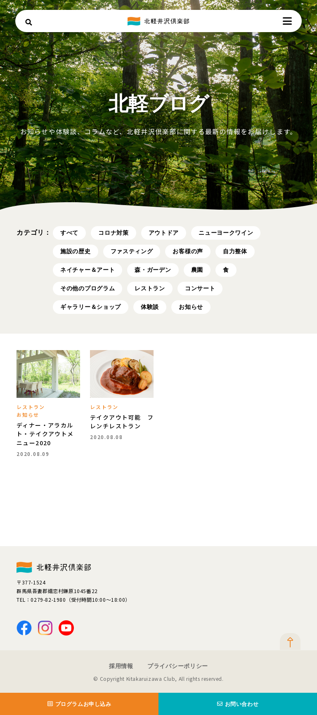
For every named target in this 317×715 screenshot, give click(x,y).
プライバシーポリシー (177, 666)
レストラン (150, 288)
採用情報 (121, 666)
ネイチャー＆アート (87, 269)
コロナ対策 (113, 232)
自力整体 (235, 251)
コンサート (200, 288)
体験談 (150, 307)
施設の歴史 (75, 251)
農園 (197, 269)
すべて (69, 232)
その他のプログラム (87, 288)
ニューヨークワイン (226, 232)
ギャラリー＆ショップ (90, 307)
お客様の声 (188, 251)
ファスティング (132, 251)
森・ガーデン (153, 269)
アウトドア (164, 232)
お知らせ (191, 307)
